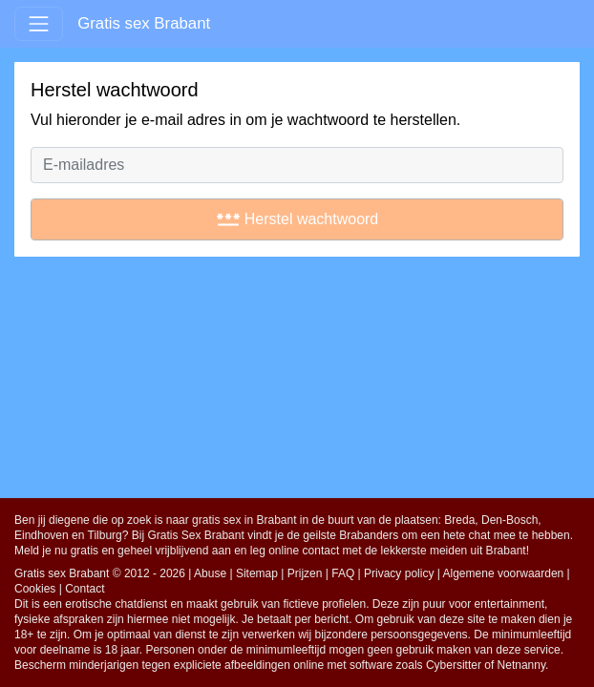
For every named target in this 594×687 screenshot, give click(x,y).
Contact (84, 588)
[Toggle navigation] (38, 23)
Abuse (210, 573)
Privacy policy (399, 573)
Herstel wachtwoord (297, 219)
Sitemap (257, 573)
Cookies (34, 588)
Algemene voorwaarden (503, 573)
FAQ (342, 573)
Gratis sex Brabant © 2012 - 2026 (99, 573)
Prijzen (305, 573)
